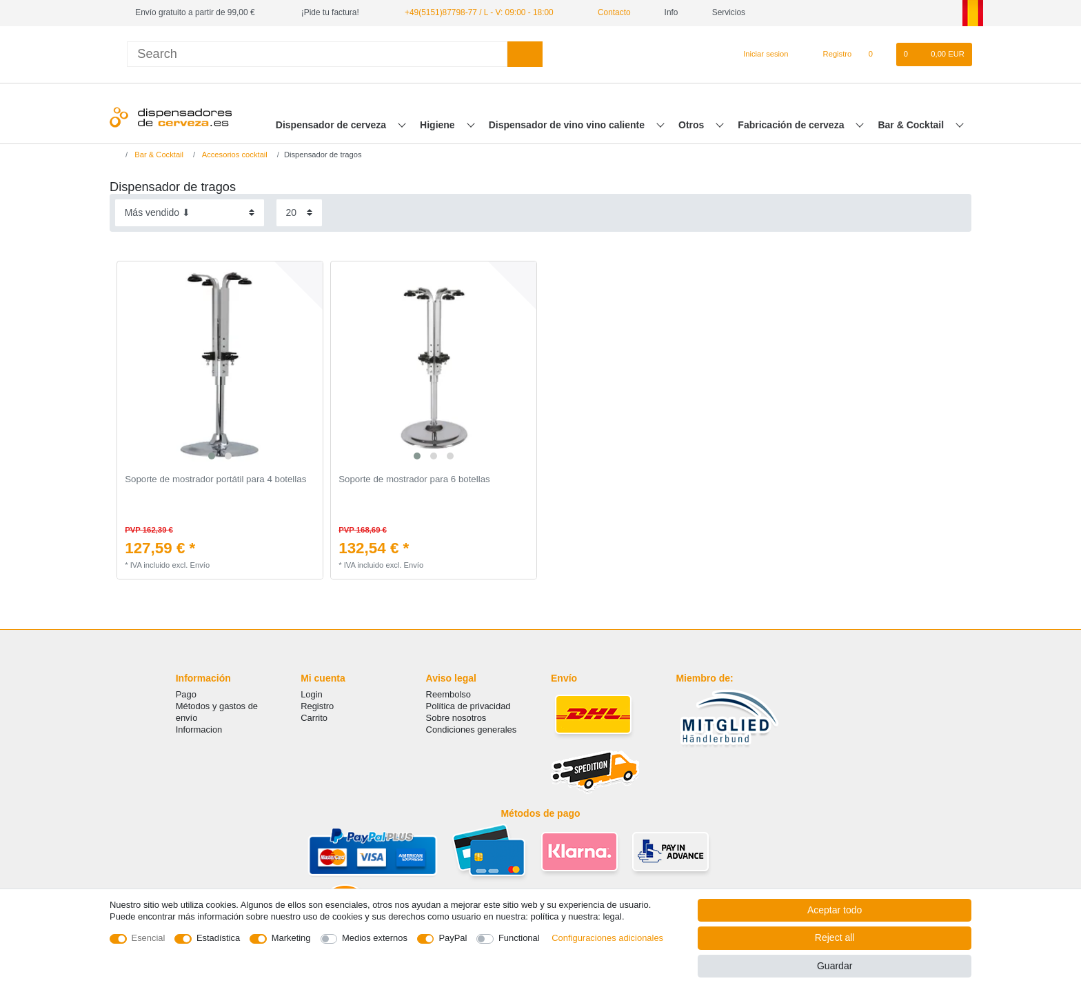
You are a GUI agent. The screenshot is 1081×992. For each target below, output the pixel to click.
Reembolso (448, 694)
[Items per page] (299, 212)
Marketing (291, 938)
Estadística (218, 938)
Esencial (148, 938)
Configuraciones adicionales (607, 938)
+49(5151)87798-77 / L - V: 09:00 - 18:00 (479, 12)
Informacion (199, 729)
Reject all (835, 937)
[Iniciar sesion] (760, 54)
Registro (317, 706)
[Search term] (317, 54)
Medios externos (374, 938)
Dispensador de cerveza (332, 124)
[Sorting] (189, 212)
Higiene (438, 124)
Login (312, 694)
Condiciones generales (471, 729)
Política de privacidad (468, 706)
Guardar (834, 965)
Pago (186, 694)
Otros (692, 124)
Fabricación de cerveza (792, 124)
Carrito (314, 718)
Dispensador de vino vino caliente (568, 124)
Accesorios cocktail (233, 154)
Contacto (609, 12)
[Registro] (830, 54)
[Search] (525, 54)
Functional (519, 938)
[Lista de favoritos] (877, 54)
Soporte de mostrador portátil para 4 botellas (215, 479)
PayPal (452, 938)
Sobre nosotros (456, 718)
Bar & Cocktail (912, 124)
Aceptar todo (834, 909)
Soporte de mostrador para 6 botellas (414, 479)
